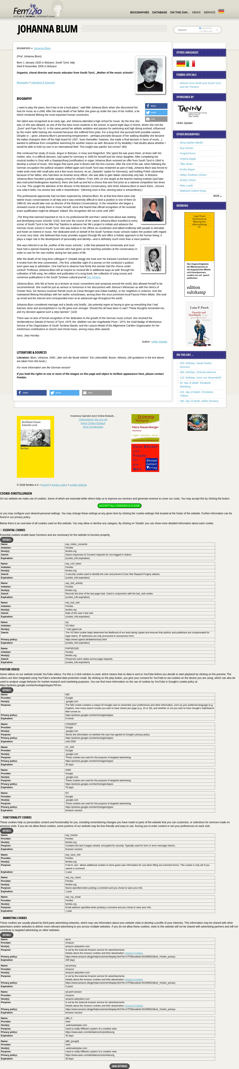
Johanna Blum (42, 48)
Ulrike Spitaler (159, 341)
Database (159, 12)
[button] (156, 106)
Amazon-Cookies (134, 953)
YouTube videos (9, 669)
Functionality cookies (16, 817)
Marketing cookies (13, 918)
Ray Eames (186, 148)
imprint (45, 484)
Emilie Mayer (187, 169)
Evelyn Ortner (188, 180)
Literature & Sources (43, 82)
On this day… (179, 12)
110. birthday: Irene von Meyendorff (200, 377)
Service (209, 12)
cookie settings (78, 484)
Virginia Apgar (188, 158)
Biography (23, 82)
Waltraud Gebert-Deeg (193, 190)
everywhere (205, 28)
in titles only (205, 31)
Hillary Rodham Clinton (193, 174)
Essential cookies (12, 530)
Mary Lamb (186, 185)
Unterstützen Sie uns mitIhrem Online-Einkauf (93, 423)
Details (7, 539)
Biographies (139, 12)
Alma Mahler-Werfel (191, 142)
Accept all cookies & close (119, 505)
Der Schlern (94, 277)
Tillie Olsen (186, 164)
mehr (216, 196)
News (196, 12)
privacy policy (59, 484)
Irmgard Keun (188, 153)
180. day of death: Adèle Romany (199, 401)
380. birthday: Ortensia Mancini (198, 372)
